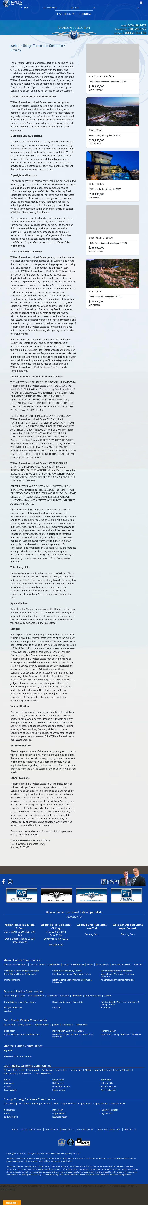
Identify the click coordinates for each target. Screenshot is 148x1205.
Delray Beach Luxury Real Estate (68, 1030)
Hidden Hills (61, 1070)
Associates (68, 1129)
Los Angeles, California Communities (27, 1066)
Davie (22, 995)
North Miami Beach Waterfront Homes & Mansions (72, 980)
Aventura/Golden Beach (15, 964)
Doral (65, 964)
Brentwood (33, 1070)
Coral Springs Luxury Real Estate (20, 1002)
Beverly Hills (19, 1070)
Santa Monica (25, 1073)
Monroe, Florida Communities (22, 1046)
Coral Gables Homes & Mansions (116, 970)
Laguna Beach (68, 1103)
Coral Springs (10, 995)
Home (15, 1129)
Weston (107, 995)
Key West (8, 1050)
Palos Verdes (10, 1073)
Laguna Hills (84, 1103)
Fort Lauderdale (36, 995)
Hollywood (52, 995)
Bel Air (7, 1070)
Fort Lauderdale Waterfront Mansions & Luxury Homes (120, 1003)
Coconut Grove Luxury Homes (67, 970)
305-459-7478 (137, 25)
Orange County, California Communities (29, 1099)
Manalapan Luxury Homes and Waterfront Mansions (72, 1035)
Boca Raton (9, 1024)
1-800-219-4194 (134, 32)
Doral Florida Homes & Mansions (20, 974)
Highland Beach (41, 1024)
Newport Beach (118, 1103)
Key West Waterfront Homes (18, 1056)
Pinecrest (138, 964)
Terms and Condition (108, 1129)
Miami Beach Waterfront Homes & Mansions (117, 975)
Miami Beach (102, 964)
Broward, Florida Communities (23, 991)
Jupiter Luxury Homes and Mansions (22, 1034)
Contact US (130, 1129)
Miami (90, 964)
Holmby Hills (76, 1070)
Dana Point (23, 1103)
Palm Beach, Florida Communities (25, 1020)
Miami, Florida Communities (21, 960)
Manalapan (67, 1024)
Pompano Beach (93, 995)
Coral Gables (54, 964)
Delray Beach (24, 1024)
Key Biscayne (77, 964)
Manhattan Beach (103, 1070)
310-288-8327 (137, 29)
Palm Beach (81, 1024)
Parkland (64, 995)
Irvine (55, 1103)
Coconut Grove (37, 964)
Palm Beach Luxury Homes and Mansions (121, 1034)
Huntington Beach (41, 1103)
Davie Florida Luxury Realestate (67, 1002)
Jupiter (55, 1024)
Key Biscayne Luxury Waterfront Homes (71, 974)
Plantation (77, 995)
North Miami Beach (121, 964)
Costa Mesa (9, 1103)
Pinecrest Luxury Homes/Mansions (117, 979)
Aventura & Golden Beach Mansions (21, 970)
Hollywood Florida (13, 1007)
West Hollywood (43, 1073)
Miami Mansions (12, 979)
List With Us (51, 1129)
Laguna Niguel (100, 1103)
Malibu (88, 1070)
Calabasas (47, 1070)
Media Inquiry (85, 1129)
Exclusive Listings (31, 1129)
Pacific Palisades (123, 1070)
